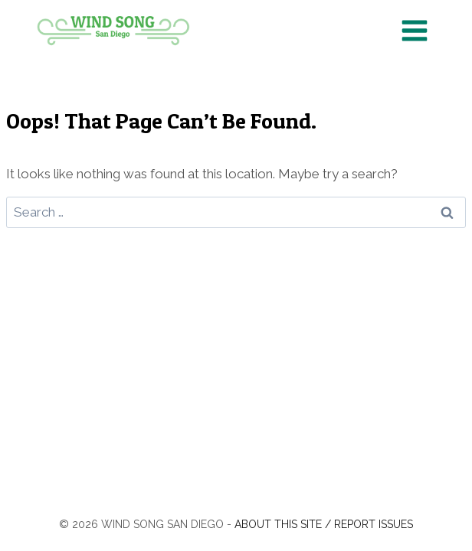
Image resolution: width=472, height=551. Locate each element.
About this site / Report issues (323, 524)
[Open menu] (414, 30)
